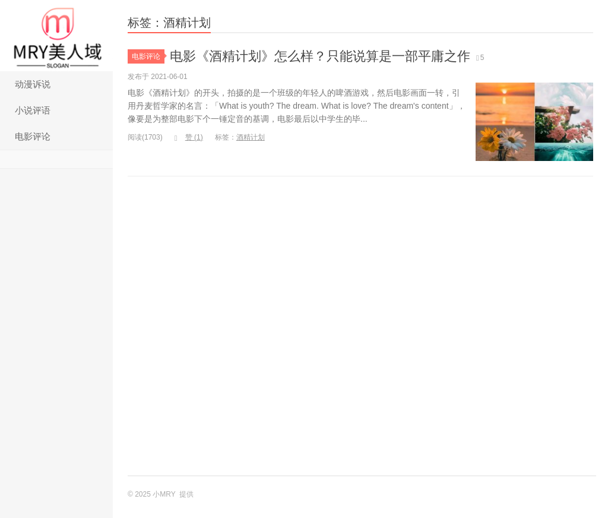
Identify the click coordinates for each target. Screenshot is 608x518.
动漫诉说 (32, 84)
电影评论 (32, 136)
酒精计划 (250, 137)
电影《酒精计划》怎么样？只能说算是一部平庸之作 (320, 56)
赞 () (189, 137)
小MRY (56, 35)
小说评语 (32, 110)
